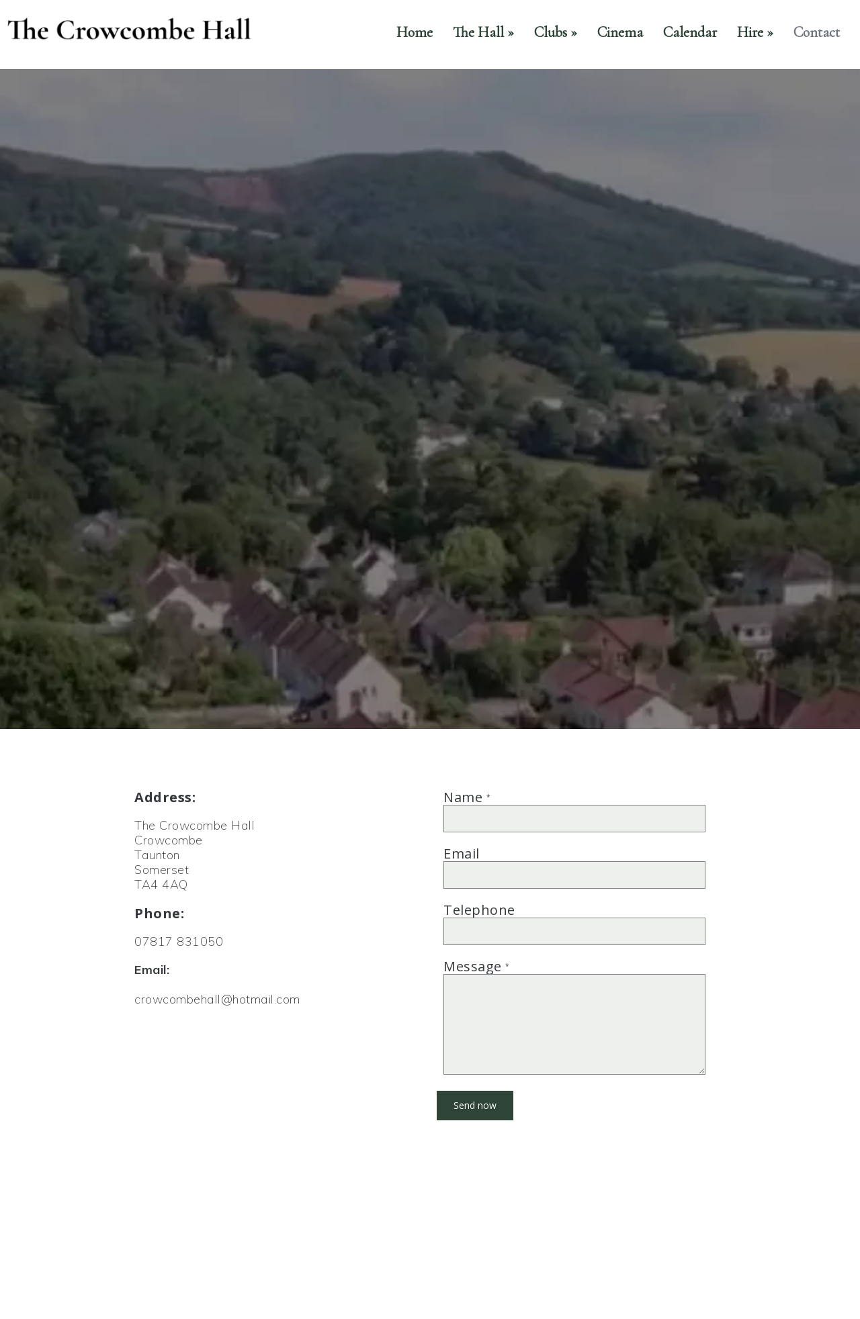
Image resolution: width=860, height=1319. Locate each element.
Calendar (690, 32)
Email (461, 853)
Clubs (555, 32)
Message (476, 966)
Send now (475, 1105)
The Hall (483, 32)
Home (414, 32)
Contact (816, 32)
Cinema (620, 32)
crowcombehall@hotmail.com (217, 999)
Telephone (479, 910)
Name (466, 797)
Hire (755, 32)
